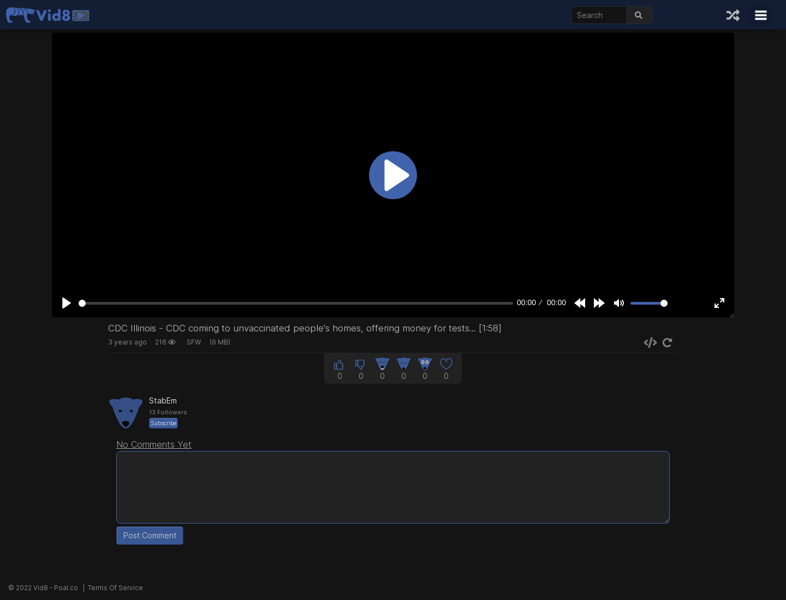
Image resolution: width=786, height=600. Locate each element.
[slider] (296, 303)
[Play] (66, 303)
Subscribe (163, 423)
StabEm (163, 400)
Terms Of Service (115, 588)
